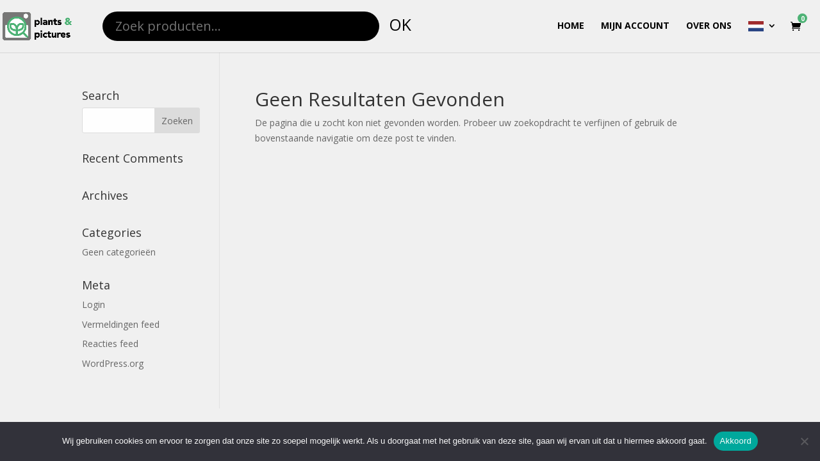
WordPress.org (113, 363)
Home (570, 26)
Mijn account (635, 26)
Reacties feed (110, 343)
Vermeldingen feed (121, 324)
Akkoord (735, 441)
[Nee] (804, 441)
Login (93, 304)
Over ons (709, 26)
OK (400, 24)
